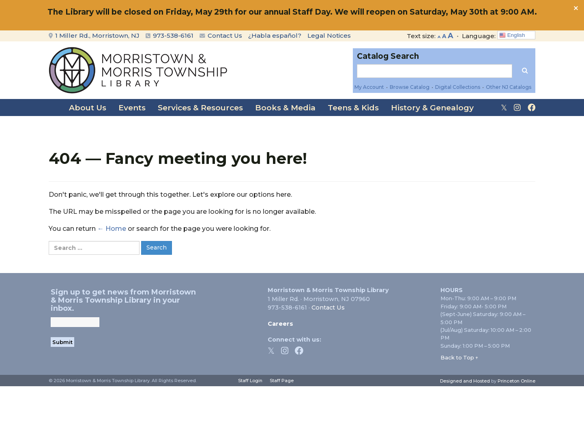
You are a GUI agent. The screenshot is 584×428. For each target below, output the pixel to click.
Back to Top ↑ (459, 357)
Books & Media (285, 107)
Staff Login (250, 380)
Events (132, 107)
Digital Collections (457, 87)
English (512, 35)
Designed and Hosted (465, 381)
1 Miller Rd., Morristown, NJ (94, 35)
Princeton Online (516, 381)
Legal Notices (329, 35)
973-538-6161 (173, 35)
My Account (369, 87)
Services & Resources (200, 107)
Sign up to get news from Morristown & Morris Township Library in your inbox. (123, 300)
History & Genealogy (432, 107)
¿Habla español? (274, 35)
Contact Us (221, 35)
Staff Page (282, 380)
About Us (87, 107)
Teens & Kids (353, 107)
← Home (111, 228)
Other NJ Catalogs (508, 87)
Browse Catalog (409, 87)
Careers (280, 323)
